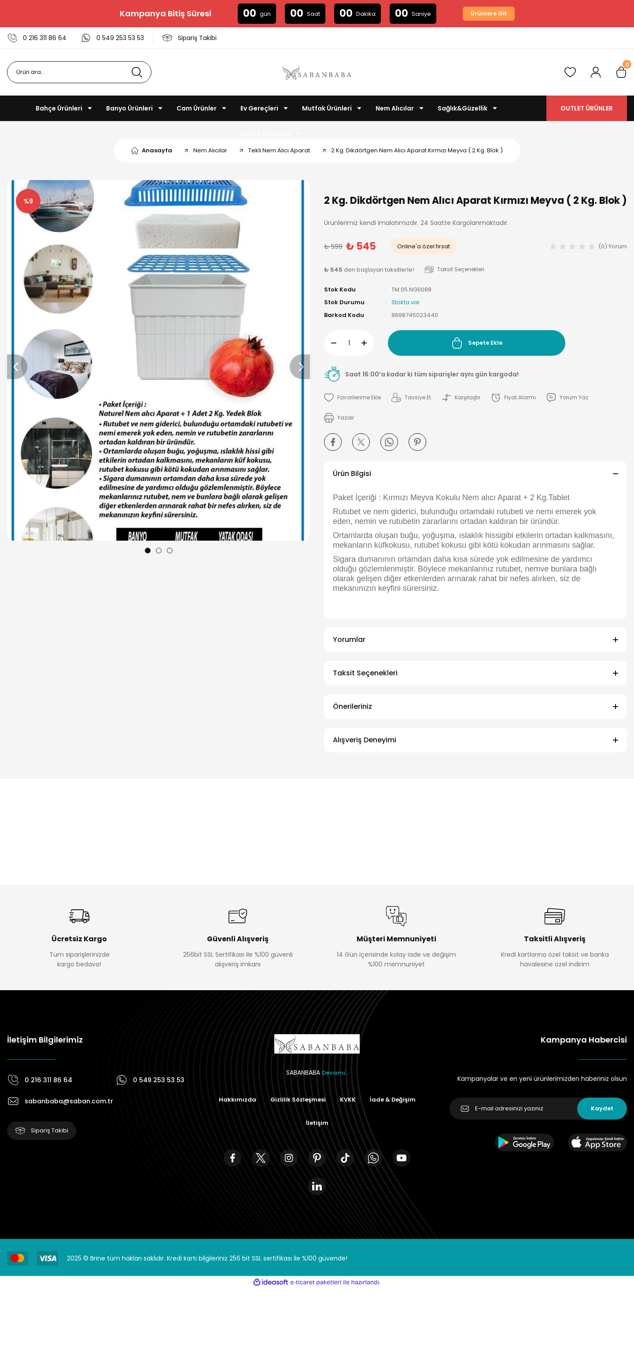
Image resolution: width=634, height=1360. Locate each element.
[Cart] (621, 72)
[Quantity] (349, 343)
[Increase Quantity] (367, 343)
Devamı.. (335, 1072)
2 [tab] (159, 550)
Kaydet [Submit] (602, 1108)
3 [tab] (170, 550)
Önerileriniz (352, 706)
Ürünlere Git (488, 13)
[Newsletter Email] (538, 1109)
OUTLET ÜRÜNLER (586, 108)
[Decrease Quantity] (330, 343)
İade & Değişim (298, 1123)
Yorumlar (349, 639)
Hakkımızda (265, 1099)
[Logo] (317, 72)
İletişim (348, 1123)
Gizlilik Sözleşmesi (328, 1099)
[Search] (79, 72)
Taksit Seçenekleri (365, 673)
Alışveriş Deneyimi (364, 740)
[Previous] (17, 366)
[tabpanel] (158, 360)
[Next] (300, 366)
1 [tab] (148, 550)
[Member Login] (595, 72)
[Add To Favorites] (355, 397)
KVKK (380, 1099)
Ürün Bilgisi (352, 473)
